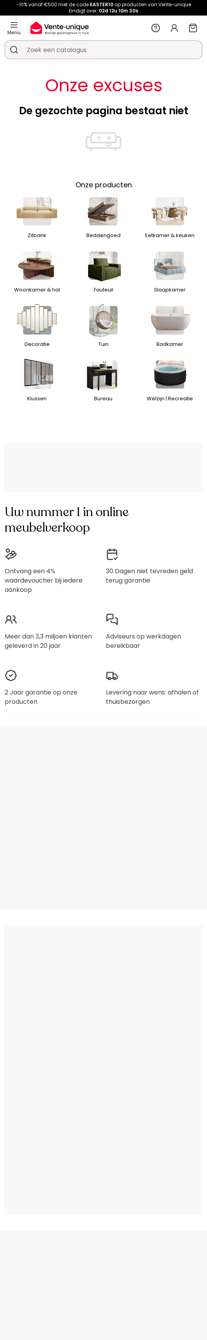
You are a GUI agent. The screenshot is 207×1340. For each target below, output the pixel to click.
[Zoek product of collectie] (14, 49)
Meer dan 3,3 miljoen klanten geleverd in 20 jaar (48, 641)
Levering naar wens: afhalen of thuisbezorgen (152, 697)
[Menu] (14, 25)
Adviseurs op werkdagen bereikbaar (143, 641)
